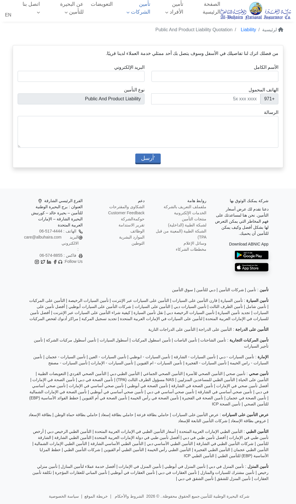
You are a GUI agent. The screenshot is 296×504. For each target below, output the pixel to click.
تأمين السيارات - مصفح (67, 363)
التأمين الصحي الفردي (87, 373)
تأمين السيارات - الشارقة (195, 357)
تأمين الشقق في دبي (196, 478)
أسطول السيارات (114, 340)
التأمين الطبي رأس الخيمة (169, 449)
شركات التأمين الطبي (82, 449)
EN (8, 14)
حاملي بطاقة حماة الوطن (76, 414)
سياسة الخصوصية (64, 496)
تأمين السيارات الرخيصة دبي (190, 312)
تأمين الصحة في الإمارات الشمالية (58, 391)
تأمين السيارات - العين (107, 357)
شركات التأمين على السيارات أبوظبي (100, 306)
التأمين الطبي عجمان (251, 449)
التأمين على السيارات (153, 306)
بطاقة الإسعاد (40, 414)
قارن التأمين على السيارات (194, 300)
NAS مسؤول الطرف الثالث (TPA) (145, 379)
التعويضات (102, 4)
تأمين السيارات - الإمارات (112, 363)
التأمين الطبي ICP (199, 455)
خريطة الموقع (96, 496)
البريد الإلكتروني (129, 67)
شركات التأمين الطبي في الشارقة (225, 443)
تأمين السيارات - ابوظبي (150, 357)
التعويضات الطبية (52, 373)
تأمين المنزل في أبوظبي (185, 466)
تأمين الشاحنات (213, 340)
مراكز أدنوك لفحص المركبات (53, 318)
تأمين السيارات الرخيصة (88, 300)
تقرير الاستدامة (132, 225)
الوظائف (137, 231)
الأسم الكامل (266, 67)
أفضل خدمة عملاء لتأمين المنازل (88, 466)
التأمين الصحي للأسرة (204, 373)
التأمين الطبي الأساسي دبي (170, 443)
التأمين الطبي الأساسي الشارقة (117, 443)
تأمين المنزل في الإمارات (140, 466)
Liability (248, 29)
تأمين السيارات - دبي (236, 357)
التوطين (138, 243)
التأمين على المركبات (47, 300)
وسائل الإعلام (195, 243)
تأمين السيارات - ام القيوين (159, 363)
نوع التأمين (134, 89)
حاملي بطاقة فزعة (153, 414)
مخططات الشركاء (191, 249)
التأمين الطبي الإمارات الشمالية (60, 443)
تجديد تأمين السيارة (234, 312)
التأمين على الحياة (253, 379)
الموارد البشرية (132, 237)
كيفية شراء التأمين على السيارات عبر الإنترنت (91, 312)
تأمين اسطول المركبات (151, 340)
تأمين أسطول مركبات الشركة (71, 340)
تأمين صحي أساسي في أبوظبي (117, 391)
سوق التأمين (182, 289)
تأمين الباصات (185, 340)
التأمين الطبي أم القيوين (124, 449)
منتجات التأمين (194, 219)
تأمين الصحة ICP (226, 404)
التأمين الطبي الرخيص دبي (69, 431)
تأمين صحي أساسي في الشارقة (225, 391)
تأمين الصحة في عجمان (246, 398)
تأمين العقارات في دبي (177, 472)
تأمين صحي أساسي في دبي (171, 391)
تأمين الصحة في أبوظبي (147, 385)
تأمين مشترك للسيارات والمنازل (227, 472)
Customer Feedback (126, 213)
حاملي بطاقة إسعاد (117, 414)
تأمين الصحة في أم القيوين (104, 398)
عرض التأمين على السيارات (195, 414)
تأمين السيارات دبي (190, 306)
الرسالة (271, 112)
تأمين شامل (256, 306)
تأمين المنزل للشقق (234, 478)
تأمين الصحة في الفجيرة (202, 398)
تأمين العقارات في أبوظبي (132, 472)
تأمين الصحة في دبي (95, 379)
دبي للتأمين (205, 289)
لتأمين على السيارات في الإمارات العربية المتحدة (161, 318)
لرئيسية (272, 29)
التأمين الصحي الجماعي (163, 373)
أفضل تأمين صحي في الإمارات (242, 385)
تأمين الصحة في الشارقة (192, 385)
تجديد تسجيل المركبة (99, 318)
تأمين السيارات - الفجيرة (206, 363)
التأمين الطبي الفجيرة (212, 449)
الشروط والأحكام (129, 496)
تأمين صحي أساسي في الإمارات (96, 385)
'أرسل (148, 158)
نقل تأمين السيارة (148, 312)
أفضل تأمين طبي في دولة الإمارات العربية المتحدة (137, 437)
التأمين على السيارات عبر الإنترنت (140, 300)
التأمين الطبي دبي (125, 373)
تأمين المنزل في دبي (226, 466)
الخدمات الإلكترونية (190, 213)
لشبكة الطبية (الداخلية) (187, 225)
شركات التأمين (231, 289)
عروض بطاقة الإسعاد (248, 420)
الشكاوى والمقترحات (127, 206)
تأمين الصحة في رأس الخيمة (154, 398)
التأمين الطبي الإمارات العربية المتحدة (211, 431)
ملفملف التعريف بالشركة (185, 206)
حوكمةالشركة (133, 219)
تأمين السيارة (232, 300)
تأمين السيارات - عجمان (66, 357)
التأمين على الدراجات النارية (171, 329)
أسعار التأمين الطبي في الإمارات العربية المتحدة (135, 431)
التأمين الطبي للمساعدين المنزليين (206, 379)
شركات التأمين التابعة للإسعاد (202, 420)
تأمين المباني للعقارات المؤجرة (81, 472)
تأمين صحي (235, 373)
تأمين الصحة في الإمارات (53, 379)
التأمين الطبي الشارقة (72, 437)
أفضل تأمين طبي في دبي (204, 437)
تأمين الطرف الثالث (226, 306)
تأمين (251, 289)
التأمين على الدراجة (215, 329)
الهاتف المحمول (263, 89)
